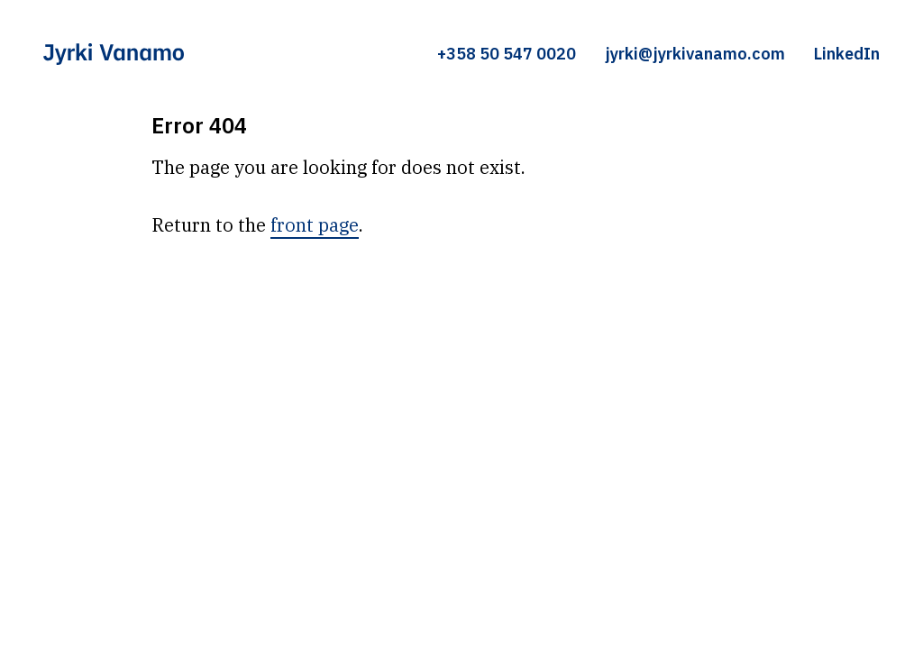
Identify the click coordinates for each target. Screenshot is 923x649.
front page (314, 225)
